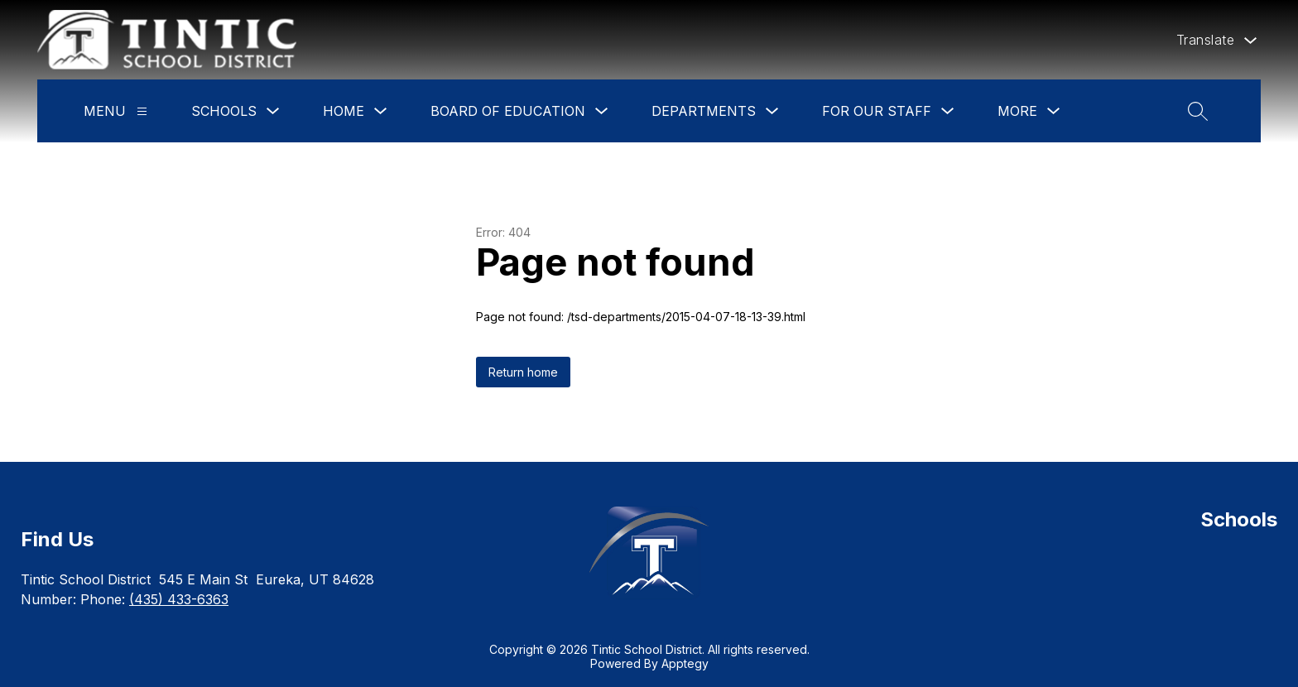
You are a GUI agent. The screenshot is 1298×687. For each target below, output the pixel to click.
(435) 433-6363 (178, 599)
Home (343, 111)
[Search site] (1198, 111)
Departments (703, 111)
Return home (523, 372)
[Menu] (141, 111)
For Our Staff (876, 111)
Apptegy (685, 663)
